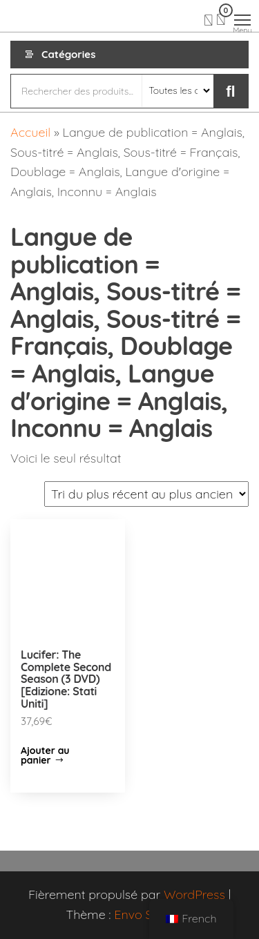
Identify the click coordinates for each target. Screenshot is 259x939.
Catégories (68, 54)
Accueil (30, 132)
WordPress (194, 894)
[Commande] (146, 494)
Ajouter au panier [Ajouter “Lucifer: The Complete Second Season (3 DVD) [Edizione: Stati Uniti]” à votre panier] (45, 755)
